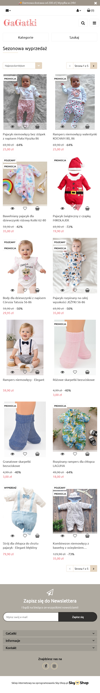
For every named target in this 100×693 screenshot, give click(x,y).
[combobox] (22, 65)
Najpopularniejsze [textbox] (15, 65)
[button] (90, 10)
